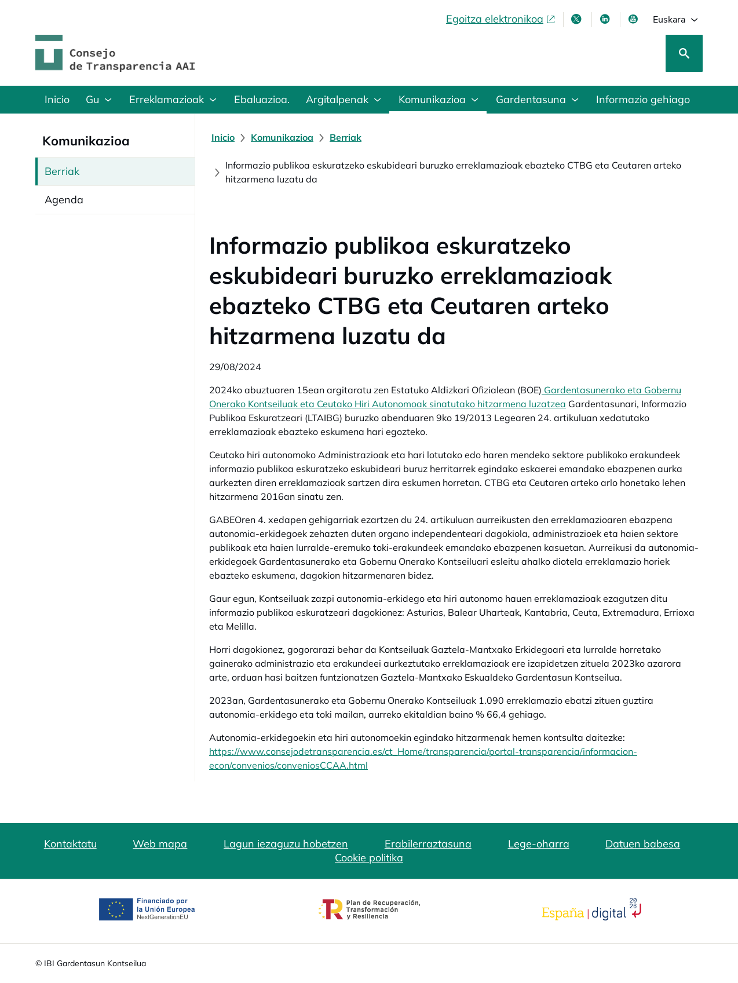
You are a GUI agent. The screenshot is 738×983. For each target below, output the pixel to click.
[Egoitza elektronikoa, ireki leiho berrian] (501, 19)
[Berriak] (345, 137)
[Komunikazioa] (282, 137)
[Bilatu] (684, 53)
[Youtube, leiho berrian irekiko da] (634, 19)
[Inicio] (223, 137)
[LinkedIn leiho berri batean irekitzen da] (606, 19)
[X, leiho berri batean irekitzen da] (577, 19)
